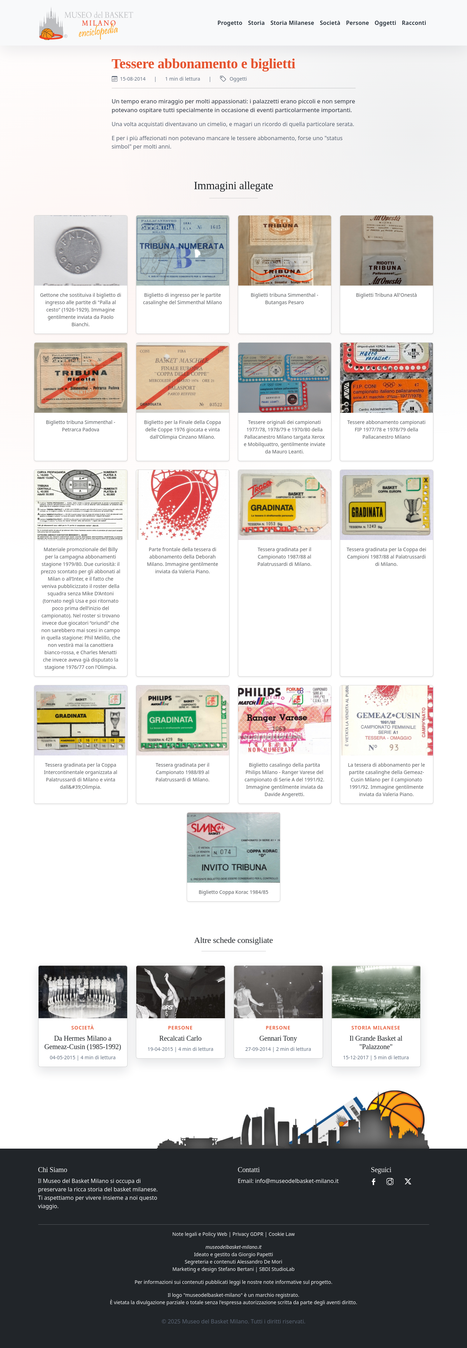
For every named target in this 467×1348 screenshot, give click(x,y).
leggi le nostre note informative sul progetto (280, 1282)
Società (330, 23)
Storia (256, 23)
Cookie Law (282, 1234)
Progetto (230, 23)
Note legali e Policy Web (199, 1234)
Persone (357, 23)
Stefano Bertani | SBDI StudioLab (256, 1269)
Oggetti (385, 23)
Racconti (414, 23)
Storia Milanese (292, 23)
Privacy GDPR (248, 1234)
